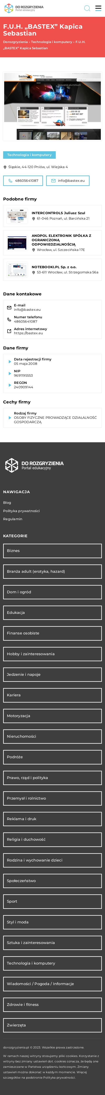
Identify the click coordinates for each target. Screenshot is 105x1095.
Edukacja (16, 612)
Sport (12, 901)
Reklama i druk (22, 819)
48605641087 (23, 180)
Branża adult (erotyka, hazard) (36, 571)
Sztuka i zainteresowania (31, 942)
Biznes (13, 550)
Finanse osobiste (23, 633)
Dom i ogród (19, 592)
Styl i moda (18, 922)
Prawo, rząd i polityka (27, 777)
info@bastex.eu (68, 180)
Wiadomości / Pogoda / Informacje (40, 984)
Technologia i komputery (29, 155)
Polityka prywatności (21, 511)
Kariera (14, 695)
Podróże (15, 757)
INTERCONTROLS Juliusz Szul (58, 213)
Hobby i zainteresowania (31, 654)
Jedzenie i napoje (23, 674)
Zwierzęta (16, 1025)
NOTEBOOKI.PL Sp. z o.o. (54, 267)
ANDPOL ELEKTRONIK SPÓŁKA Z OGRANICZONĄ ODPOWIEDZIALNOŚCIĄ (61, 240)
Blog (7, 503)
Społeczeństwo (21, 881)
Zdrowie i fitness (23, 1004)
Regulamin (12, 519)
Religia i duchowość (26, 839)
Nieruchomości (21, 736)
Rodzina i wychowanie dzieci (34, 860)
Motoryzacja (18, 716)
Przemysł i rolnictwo (26, 798)
